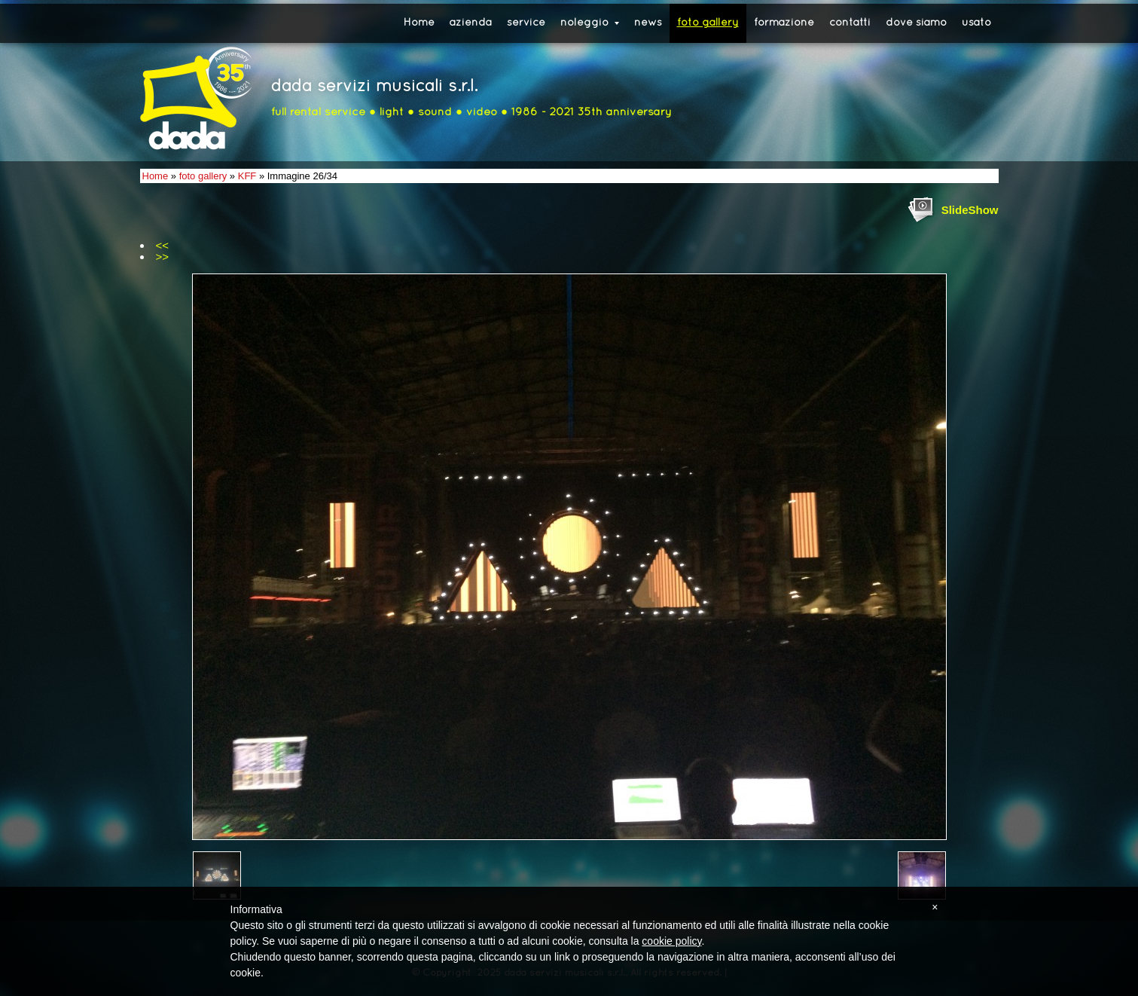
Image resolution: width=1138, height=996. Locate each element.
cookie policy (671, 941)
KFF (247, 176)
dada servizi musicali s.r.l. (374, 87)
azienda (471, 23)
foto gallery (708, 23)
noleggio (589, 23)
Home (419, 23)
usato (976, 23)
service (526, 23)
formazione (784, 23)
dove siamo (916, 23)
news (648, 23)
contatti (850, 23)
